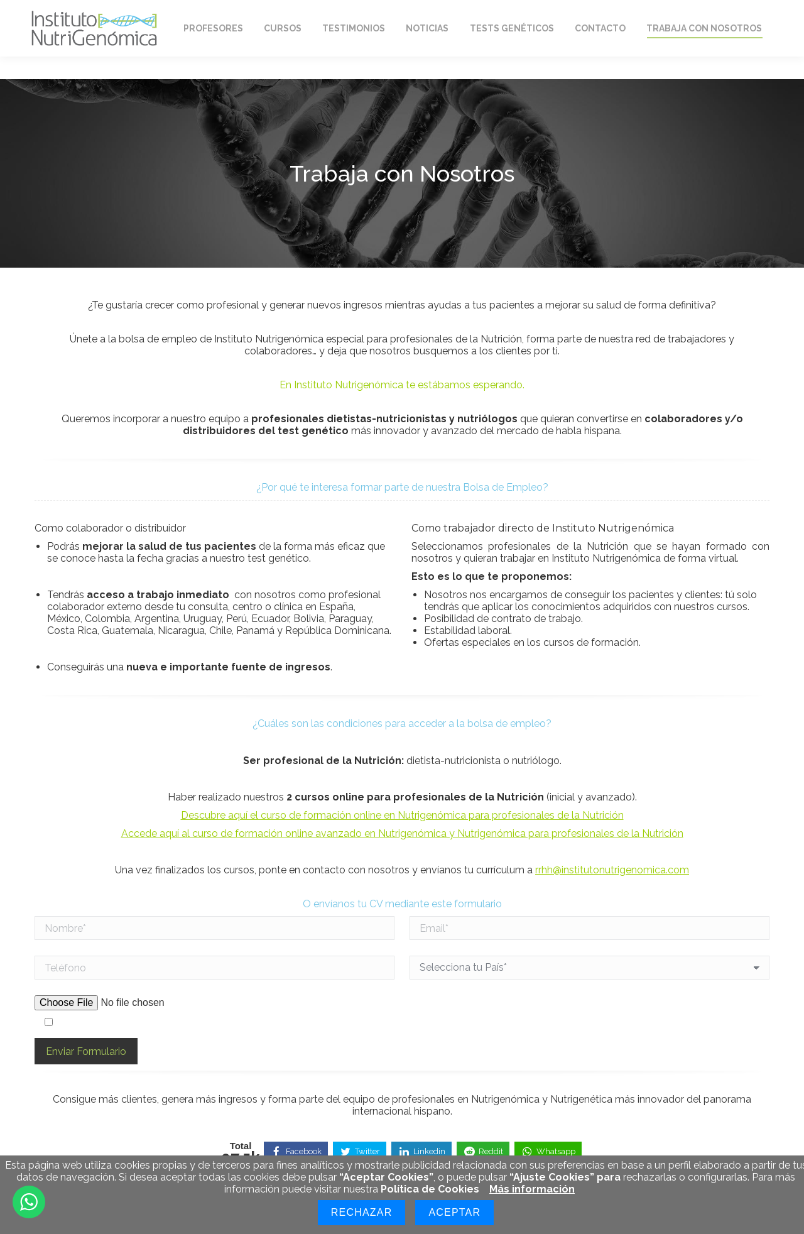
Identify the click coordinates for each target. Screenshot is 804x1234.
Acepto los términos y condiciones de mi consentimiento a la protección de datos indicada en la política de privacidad (326, 1023)
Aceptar (454, 1212)
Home (59, 11)
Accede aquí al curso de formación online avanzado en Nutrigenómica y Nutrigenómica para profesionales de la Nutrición (402, 833)
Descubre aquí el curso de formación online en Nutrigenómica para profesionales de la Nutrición (402, 815)
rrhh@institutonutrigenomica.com (612, 870)
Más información (532, 1189)
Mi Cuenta (638, 12)
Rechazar (362, 1212)
